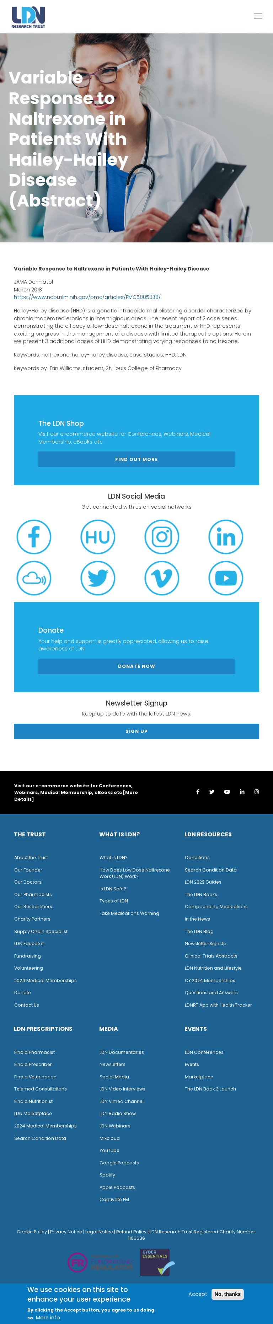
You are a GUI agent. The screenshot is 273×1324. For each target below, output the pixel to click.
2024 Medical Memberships (45, 980)
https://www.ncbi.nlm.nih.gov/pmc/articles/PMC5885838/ (87, 297)
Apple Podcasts (117, 1187)
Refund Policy (131, 1232)
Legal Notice (99, 1232)
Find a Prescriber (33, 1064)
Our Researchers (33, 907)
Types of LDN (114, 901)
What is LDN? (114, 857)
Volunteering (28, 968)
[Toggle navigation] (258, 16)
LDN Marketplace (33, 1113)
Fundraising (27, 956)
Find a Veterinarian (35, 1077)
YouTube (109, 1150)
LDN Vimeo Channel (122, 1101)
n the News (198, 919)
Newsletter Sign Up (205, 943)
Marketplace (199, 1077)
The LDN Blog (199, 931)
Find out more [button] (136, 459)
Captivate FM (114, 1199)
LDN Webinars (115, 1126)
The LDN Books (201, 894)
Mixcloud (110, 1138)
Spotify (107, 1175)
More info (48, 1317)
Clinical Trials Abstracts (211, 956)
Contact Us (26, 1005)
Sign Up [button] (136, 731)
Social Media (114, 1077)
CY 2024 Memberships (210, 980)
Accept (197, 1294)
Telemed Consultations (40, 1089)
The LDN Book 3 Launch (210, 1089)
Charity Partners (32, 919)
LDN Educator (29, 943)
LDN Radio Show (118, 1113)
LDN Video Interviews (122, 1089)
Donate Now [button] (136, 666)
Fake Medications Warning (129, 913)
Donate (22, 993)
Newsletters (112, 1064)
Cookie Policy (32, 1232)
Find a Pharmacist (34, 1052)
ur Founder (30, 870)
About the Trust (31, 857)
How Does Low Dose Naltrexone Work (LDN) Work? (135, 873)
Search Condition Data (211, 870)
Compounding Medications (216, 907)
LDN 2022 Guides (203, 882)
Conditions (197, 857)
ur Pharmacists (35, 894)
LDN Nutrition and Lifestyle (213, 968)
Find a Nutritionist (33, 1101)
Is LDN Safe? (113, 889)
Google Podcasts (119, 1163)
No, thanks (228, 1294)
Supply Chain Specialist (41, 931)
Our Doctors (28, 882)
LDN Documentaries (122, 1052)
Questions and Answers (211, 993)
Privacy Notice (66, 1232)
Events (192, 1064)
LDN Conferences (204, 1052)
